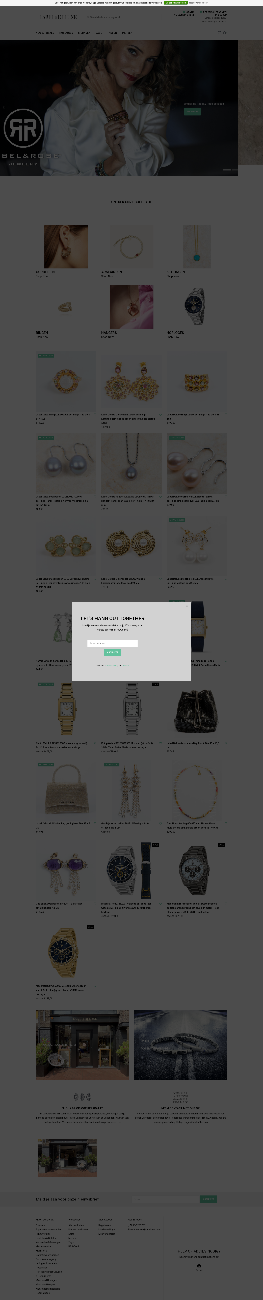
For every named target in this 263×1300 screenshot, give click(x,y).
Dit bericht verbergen (176, 3)
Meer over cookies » (198, 3)
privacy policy (111, 665)
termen (126, 665)
